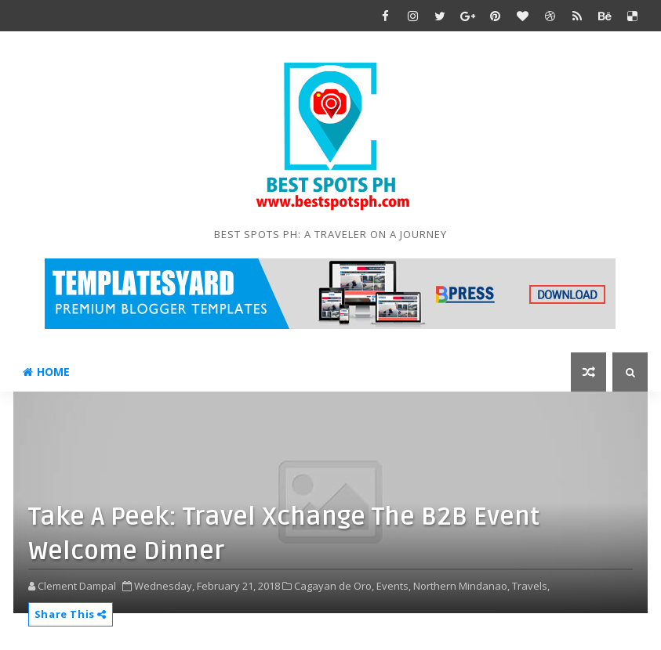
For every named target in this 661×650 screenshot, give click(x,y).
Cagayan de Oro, (334, 586)
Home (46, 371)
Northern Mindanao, (461, 586)
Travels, (531, 586)
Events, (393, 586)
